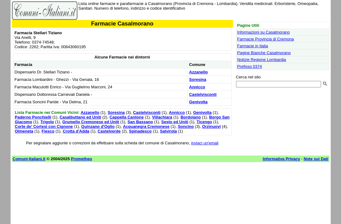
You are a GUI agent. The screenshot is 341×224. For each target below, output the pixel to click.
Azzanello (198, 72)
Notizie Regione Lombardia (261, 59)
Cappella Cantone (127, 117)
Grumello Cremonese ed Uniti (90, 121)
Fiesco (47, 131)
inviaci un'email (205, 143)
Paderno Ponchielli (33, 117)
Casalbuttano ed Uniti (80, 117)
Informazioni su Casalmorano (263, 32)
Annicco (197, 87)
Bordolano (191, 117)
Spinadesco (140, 131)
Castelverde (109, 131)
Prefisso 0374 (249, 66)
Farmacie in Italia (252, 46)
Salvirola (168, 131)
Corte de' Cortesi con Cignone (44, 126)
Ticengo (204, 121)
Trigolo (47, 121)
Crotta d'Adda (76, 131)
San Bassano (140, 121)
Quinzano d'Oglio (98, 126)
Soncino (186, 126)
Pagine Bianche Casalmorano (264, 52)
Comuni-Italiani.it (29, 158)
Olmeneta (24, 131)
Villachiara (162, 117)
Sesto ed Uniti (174, 121)
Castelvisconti (202, 94)
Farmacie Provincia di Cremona (265, 39)
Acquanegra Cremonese (146, 126)
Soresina (197, 79)
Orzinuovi (211, 126)
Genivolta (198, 102)
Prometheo (81, 158)
